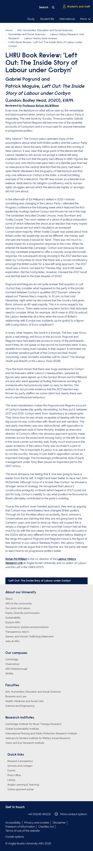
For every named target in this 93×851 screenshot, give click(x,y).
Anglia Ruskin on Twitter (18, 814)
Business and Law (15, 696)
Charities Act (46, 826)
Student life (47, 19)
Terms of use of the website (22, 830)
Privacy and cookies (36, 822)
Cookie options (14, 836)
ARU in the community (18, 603)
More (85, 19)
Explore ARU (12, 622)
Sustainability (13, 617)
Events (11, 770)
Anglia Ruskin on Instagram (12, 814)
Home (9, 30)
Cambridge (11, 659)
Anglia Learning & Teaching (23, 784)
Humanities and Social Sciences (26, 34)
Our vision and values (17, 608)
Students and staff (76, 6)
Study (31, 19)
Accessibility (13, 822)
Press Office (14, 775)
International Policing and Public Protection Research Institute (41, 733)
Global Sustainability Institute (22, 728)
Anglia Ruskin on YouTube (23, 814)
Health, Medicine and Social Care (24, 701)
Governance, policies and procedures (27, 627)
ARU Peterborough (16, 668)
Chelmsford (12, 664)
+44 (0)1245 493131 (39, 814)
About (8, 598)
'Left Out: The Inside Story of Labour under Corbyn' (39, 580)
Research (13, 38)
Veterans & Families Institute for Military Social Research (37, 738)
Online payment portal (20, 789)
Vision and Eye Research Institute (24, 742)
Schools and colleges (19, 765)
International (67, 19)
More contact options (71, 814)
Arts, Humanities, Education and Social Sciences (45, 30)
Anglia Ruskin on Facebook (7, 814)
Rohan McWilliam (16, 559)
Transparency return (17, 631)
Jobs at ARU (12, 641)
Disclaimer (59, 822)
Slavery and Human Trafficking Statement (29, 636)
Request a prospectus (20, 761)
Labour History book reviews (40, 38)
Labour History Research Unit (67, 34)
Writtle (9, 673)
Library (11, 779)
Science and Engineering (19, 705)
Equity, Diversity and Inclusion (22, 612)
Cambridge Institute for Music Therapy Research (33, 724)
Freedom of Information (20, 826)
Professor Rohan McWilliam (41, 105)
